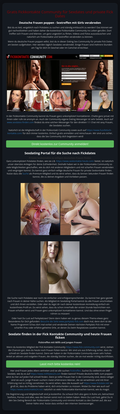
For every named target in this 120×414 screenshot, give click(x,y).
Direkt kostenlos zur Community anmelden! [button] (60, 144)
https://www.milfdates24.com (46, 373)
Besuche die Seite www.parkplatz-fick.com (62, 321)
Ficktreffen (75, 370)
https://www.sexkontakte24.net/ (26, 389)
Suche (25, 173)
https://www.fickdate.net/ (97, 383)
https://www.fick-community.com (83, 347)
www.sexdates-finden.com (20, 122)
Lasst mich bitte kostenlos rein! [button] (60, 364)
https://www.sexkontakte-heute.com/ (75, 161)
